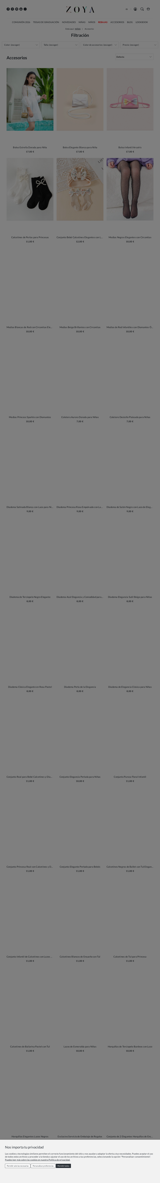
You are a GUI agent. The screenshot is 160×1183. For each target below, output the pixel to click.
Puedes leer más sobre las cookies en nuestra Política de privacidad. (37, 1159)
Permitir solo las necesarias (18, 1166)
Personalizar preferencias (43, 1166)
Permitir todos (63, 1166)
